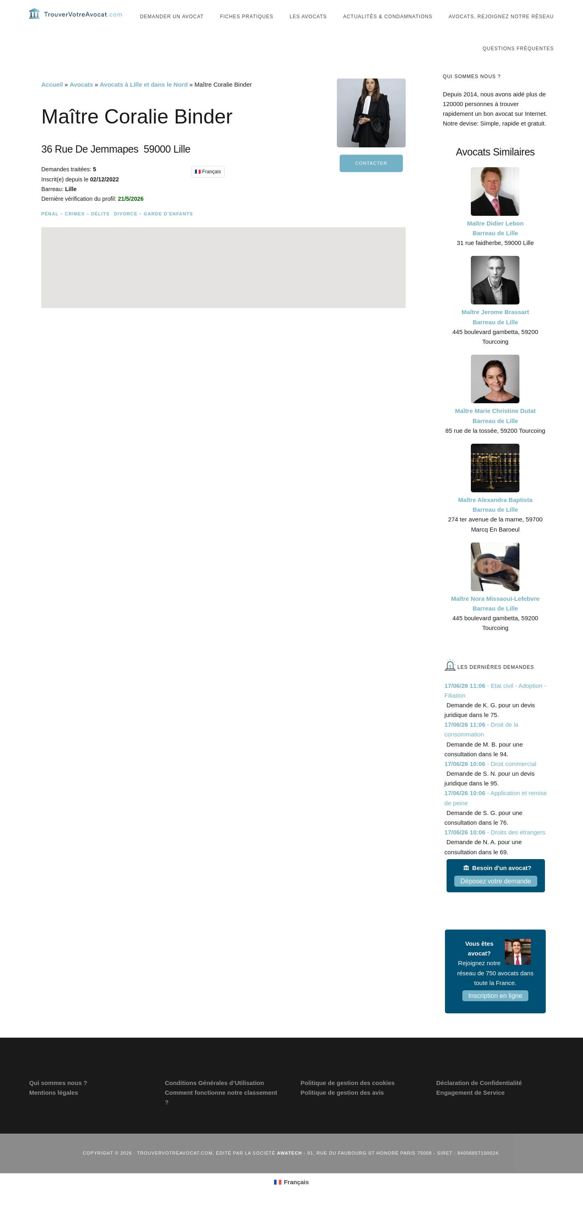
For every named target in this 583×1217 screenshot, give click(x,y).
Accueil (52, 98)
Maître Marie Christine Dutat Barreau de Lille (495, 429)
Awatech (289, 1167)
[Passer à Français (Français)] (291, 1196)
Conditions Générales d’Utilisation (214, 1097)
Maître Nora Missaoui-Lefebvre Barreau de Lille (495, 617)
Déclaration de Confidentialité (479, 1097)
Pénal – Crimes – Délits (75, 228)
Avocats (81, 98)
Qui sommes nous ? (58, 1097)
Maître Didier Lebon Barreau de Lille (495, 242)
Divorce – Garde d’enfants (153, 228)
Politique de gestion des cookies (347, 1097)
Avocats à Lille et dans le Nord (144, 98)
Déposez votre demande (495, 895)
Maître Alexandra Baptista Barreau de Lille (495, 519)
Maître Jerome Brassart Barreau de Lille (495, 331)
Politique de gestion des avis (342, 1106)
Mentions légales (53, 1106)
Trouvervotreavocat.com (77, 20)
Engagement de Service (470, 1106)
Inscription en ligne (495, 1009)
